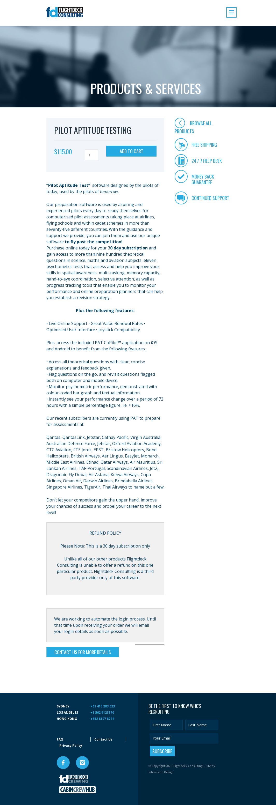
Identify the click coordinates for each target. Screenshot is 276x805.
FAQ (60, 739)
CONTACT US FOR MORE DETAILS (82, 652)
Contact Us (103, 739)
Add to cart (131, 151)
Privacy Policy (70, 745)
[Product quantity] (91, 155)
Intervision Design (160, 772)
